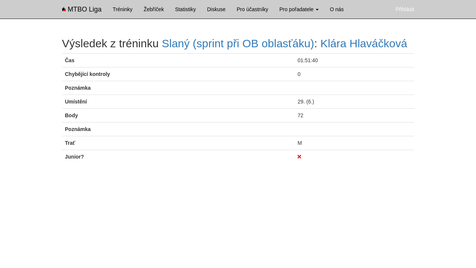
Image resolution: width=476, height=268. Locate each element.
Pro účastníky (252, 9)
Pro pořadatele (299, 9)
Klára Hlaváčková (363, 43)
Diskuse (216, 9)
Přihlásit (405, 9)
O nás (337, 9)
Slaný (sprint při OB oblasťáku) (238, 43)
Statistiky (185, 9)
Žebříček (154, 9)
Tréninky (122, 9)
